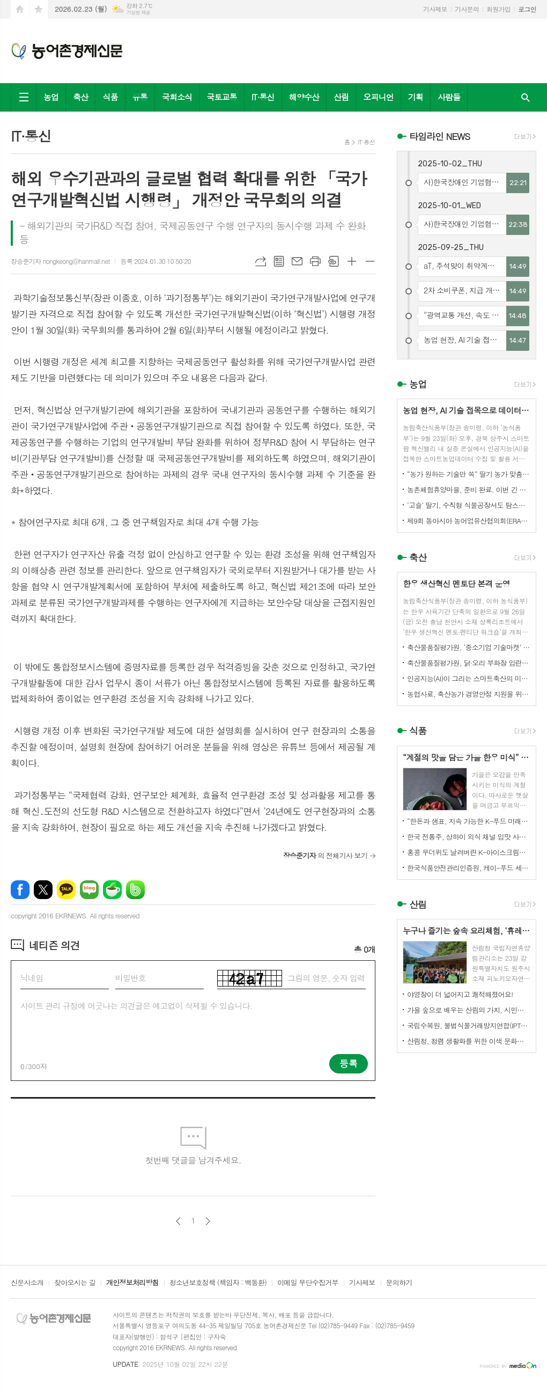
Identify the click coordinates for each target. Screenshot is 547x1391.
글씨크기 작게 (370, 261)
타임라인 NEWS (439, 136)
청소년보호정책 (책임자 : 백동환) (218, 1283)
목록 (279, 261)
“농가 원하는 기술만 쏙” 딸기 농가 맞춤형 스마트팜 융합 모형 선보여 (468, 474)
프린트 (315, 261)
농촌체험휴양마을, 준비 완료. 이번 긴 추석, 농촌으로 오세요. (468, 489)
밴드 (135, 889)
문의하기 (399, 1283)
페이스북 (20, 889)
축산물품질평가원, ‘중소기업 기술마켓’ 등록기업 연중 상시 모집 (468, 647)
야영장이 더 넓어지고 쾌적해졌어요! (460, 994)
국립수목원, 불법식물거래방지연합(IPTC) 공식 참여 (468, 1025)
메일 (297, 261)
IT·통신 (263, 96)
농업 (50, 96)
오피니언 (378, 96)
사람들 (449, 96)
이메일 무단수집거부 (307, 1283)
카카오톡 (66, 889)
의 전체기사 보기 (325, 855)
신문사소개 (27, 1283)
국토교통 (221, 96)
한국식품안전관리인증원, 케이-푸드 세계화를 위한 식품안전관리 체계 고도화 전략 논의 (468, 868)
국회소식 (177, 96)
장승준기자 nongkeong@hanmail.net (60, 261)
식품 (109, 96)
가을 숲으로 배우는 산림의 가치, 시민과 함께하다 (468, 1010)
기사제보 (435, 8)
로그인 (527, 8)
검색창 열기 (525, 97)
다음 (208, 1221)
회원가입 (498, 8)
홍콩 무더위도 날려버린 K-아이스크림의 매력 (468, 852)
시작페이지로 (20, 9)
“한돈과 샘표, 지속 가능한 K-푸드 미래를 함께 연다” (468, 821)
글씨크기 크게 (351, 261)
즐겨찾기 (38, 9)
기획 (415, 96)
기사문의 (467, 8)
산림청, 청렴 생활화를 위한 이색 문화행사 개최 (468, 1041)
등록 (348, 1063)
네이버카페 (112, 889)
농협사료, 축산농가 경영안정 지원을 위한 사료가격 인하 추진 (468, 694)
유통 (139, 96)
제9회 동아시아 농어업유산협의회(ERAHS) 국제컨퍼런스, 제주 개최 (468, 521)
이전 (178, 1221)
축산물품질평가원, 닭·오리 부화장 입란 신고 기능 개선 (468, 663)
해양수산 (304, 96)
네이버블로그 (89, 889)
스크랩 (333, 261)
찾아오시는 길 (74, 1283)
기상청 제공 (138, 12)
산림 (341, 96)
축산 (80, 96)
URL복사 (260, 261)
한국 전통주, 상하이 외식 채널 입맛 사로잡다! (468, 836)
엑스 (43, 889)
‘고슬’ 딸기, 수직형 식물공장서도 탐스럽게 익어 (468, 505)
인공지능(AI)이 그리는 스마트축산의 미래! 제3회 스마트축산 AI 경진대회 (468, 678)
